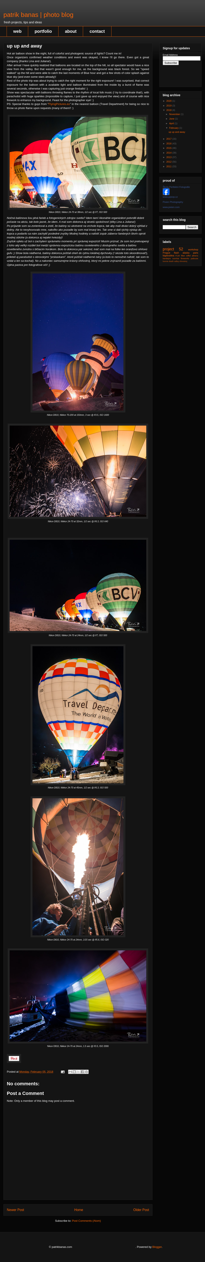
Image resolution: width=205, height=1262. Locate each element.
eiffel (188, 255)
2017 (169, 139)
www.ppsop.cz (170, 197)
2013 (169, 157)
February (174, 128)
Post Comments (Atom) (86, 1220)
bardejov (167, 258)
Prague (166, 252)
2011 (169, 166)
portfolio (43, 31)
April (171, 123)
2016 (169, 143)
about (70, 31)
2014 (169, 152)
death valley (174, 261)
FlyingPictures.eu (59, 104)
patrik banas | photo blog (38, 14)
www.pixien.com (171, 207)
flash (176, 252)
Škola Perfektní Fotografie (176, 187)
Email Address (170, 55)
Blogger (157, 1247)
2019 (169, 105)
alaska (186, 252)
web (17, 31)
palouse (194, 258)
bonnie (165, 261)
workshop (193, 249)
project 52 (173, 249)
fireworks (185, 258)
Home (78, 1210)
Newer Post (15, 1210)
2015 (169, 148)
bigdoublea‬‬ (168, 255)
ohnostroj (183, 261)
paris (195, 252)
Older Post (141, 1210)
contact (97, 31)
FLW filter (180, 255)
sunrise (175, 258)
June (172, 118)
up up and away (176, 132)
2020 (169, 101)
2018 (169, 110)
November (175, 114)
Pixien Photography (173, 202)
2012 (169, 161)
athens (195, 255)
